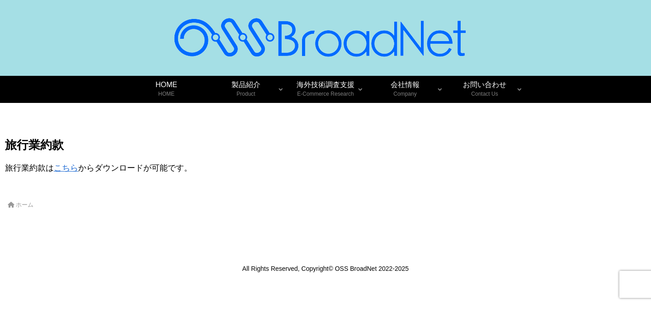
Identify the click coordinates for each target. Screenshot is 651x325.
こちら (66, 167)
